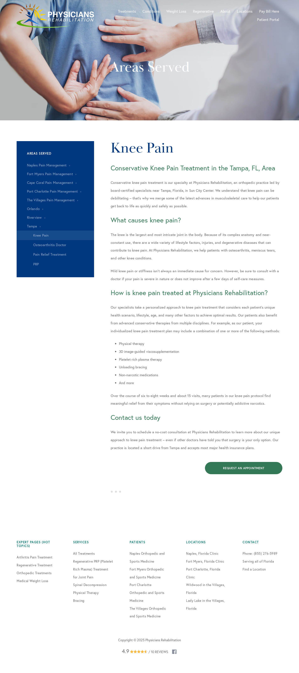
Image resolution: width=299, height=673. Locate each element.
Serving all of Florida (258, 561)
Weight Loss (176, 11)
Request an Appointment (243, 468)
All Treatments (84, 553)
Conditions (151, 11)
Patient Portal (268, 19)
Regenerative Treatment (34, 565)
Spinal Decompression (90, 585)
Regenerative (203, 11)
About (225, 11)
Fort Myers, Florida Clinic (205, 561)
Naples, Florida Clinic (202, 553)
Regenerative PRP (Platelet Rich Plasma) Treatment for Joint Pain (93, 569)
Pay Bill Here (269, 11)
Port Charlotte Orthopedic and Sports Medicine (147, 592)
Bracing (79, 600)
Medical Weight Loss (32, 581)
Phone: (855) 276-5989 (260, 553)
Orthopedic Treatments (34, 573)
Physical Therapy (86, 592)
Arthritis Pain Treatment (34, 557)
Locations (244, 11)
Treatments (127, 11)
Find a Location (254, 569)
